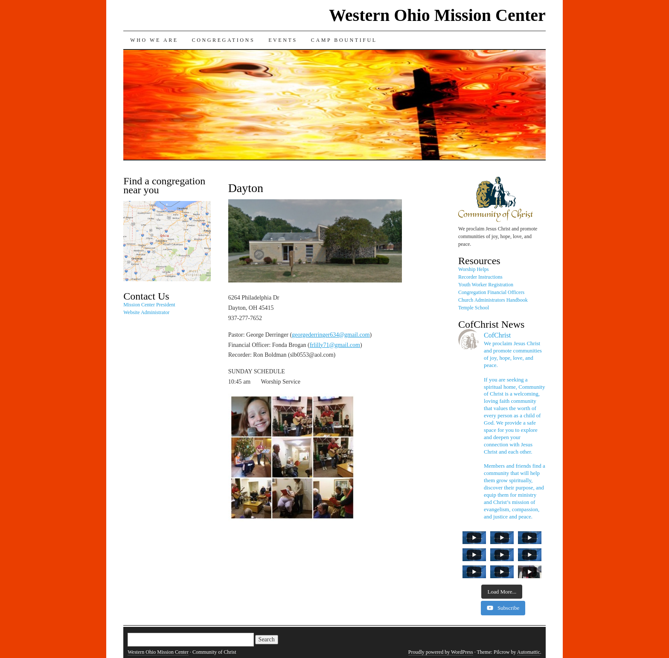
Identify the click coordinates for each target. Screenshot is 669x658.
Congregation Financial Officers (491, 292)
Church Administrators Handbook (493, 300)
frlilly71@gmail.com (335, 345)
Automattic (528, 652)
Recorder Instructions (480, 277)
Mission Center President (149, 305)
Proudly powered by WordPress (440, 652)
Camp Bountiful (344, 40)
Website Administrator (146, 312)
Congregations (223, 40)
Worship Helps (473, 269)
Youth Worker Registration (485, 285)
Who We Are (154, 40)
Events (282, 40)
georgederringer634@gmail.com (331, 335)
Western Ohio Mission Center (437, 15)
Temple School (473, 308)
